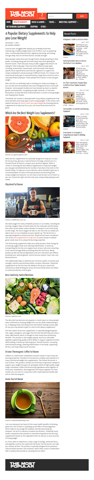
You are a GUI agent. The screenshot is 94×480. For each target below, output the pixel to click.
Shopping (34, 27)
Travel (52, 22)
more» (65, 57)
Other (44, 27)
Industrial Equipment (68, 22)
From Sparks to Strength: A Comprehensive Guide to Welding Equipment (74, 135)
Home (8, 22)
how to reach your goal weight (31, 103)
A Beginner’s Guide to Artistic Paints (75, 40)
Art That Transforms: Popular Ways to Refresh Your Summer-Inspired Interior (75, 85)
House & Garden (39, 22)
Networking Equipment (16, 27)
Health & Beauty (21, 22)
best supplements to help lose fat (26, 238)
